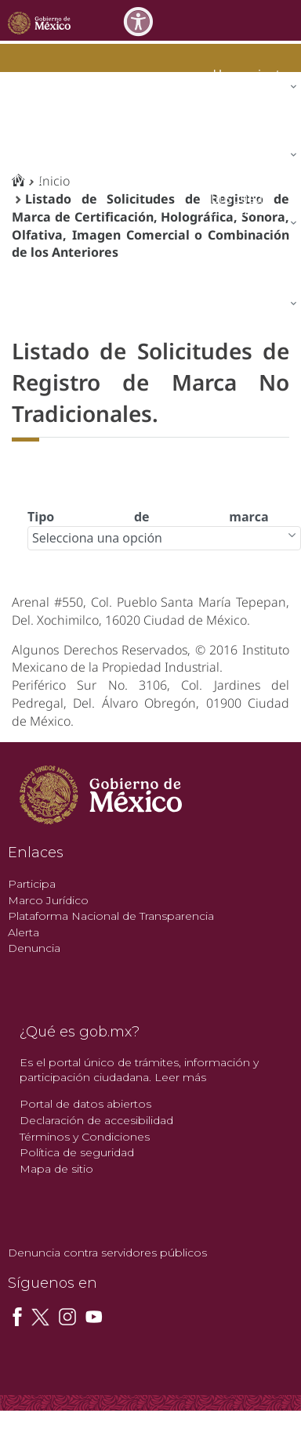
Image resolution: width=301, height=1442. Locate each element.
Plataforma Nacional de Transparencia (111, 916)
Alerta (23, 932)
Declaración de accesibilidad (96, 1120)
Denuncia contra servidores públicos (107, 1253)
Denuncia (34, 948)
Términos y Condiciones (85, 1137)
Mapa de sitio (56, 1169)
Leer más (180, 1077)
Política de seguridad (77, 1152)
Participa (32, 884)
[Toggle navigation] (287, 20)
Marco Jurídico (48, 900)
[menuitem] (252, 74)
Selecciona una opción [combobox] (97, 537)
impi (25, 178)
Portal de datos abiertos (85, 1104)
